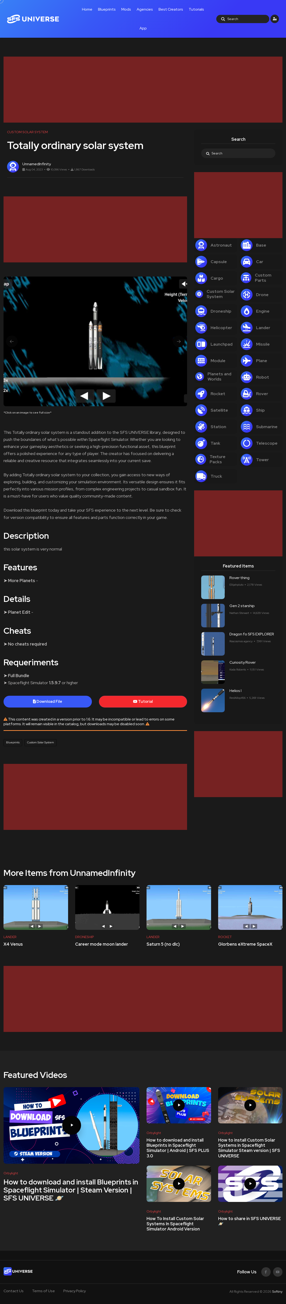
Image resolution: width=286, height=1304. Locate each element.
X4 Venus (13, 944)
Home (87, 9)
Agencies (145, 9)
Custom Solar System (40, 742)
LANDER (10, 937)
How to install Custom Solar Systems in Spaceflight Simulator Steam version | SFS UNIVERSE (249, 1148)
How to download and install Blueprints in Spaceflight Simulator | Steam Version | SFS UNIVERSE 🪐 (71, 1190)
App (143, 28)
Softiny (277, 1291)
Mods (126, 9)
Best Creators (171, 9)
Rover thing (239, 577)
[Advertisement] (143, 90)
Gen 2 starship (242, 606)
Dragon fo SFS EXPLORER (251, 634)
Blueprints (107, 9)
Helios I (235, 690)
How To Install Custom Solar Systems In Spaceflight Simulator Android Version (175, 1224)
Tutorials (196, 9)
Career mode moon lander (101, 944)
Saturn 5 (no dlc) (163, 944)
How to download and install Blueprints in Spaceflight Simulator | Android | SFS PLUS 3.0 (178, 1148)
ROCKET (225, 937)
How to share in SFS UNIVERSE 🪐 (249, 1221)
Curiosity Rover (242, 662)
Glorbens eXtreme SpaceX (245, 944)
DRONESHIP (84, 937)
